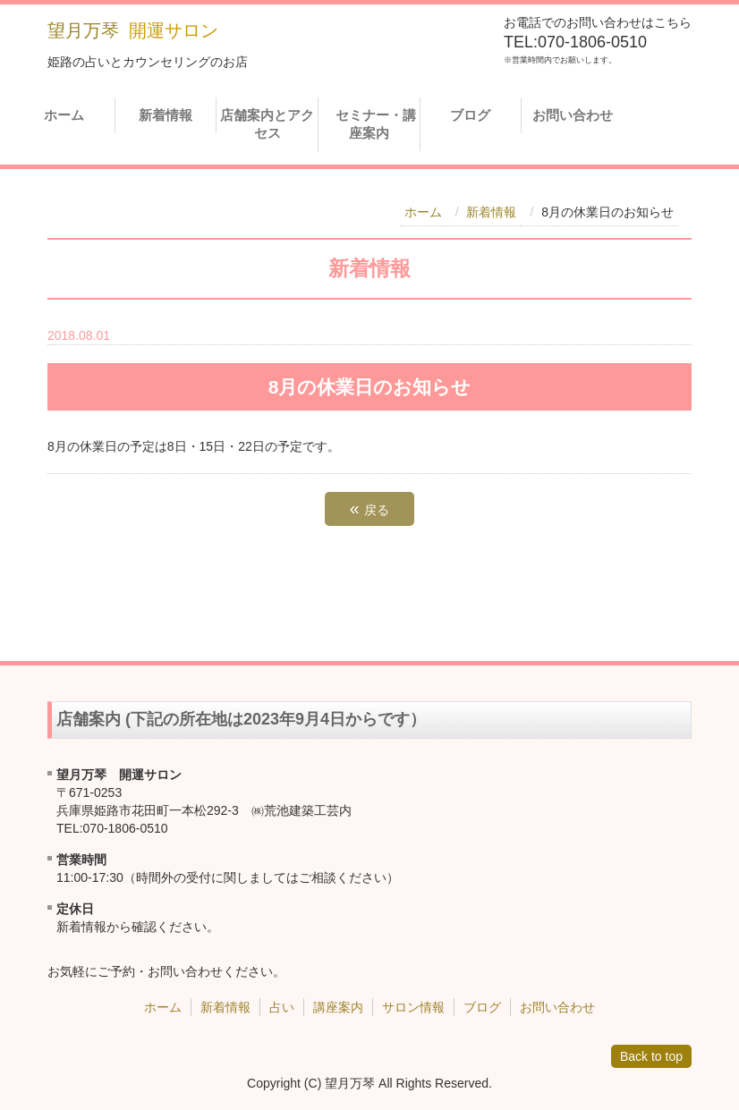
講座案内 (338, 1007)
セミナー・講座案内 (371, 123)
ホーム (64, 115)
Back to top (651, 1056)
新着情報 (165, 115)
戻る (369, 508)
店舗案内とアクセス (267, 123)
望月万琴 (83, 30)
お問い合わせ (572, 115)
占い (281, 1007)
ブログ (470, 115)
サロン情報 (413, 1007)
